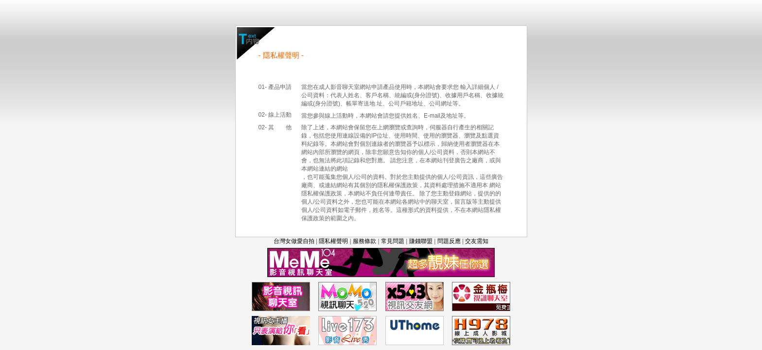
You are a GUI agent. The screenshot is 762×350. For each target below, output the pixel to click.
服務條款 (364, 241)
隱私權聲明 (333, 241)
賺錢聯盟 (421, 241)
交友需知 (476, 241)
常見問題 (392, 241)
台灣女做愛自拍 (294, 241)
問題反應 (449, 241)
